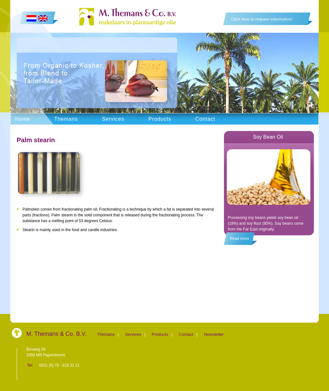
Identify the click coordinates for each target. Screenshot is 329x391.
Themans (66, 119)
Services (113, 119)
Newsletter (214, 334)
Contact (205, 119)
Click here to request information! (261, 19)
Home (22, 119)
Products (159, 119)
